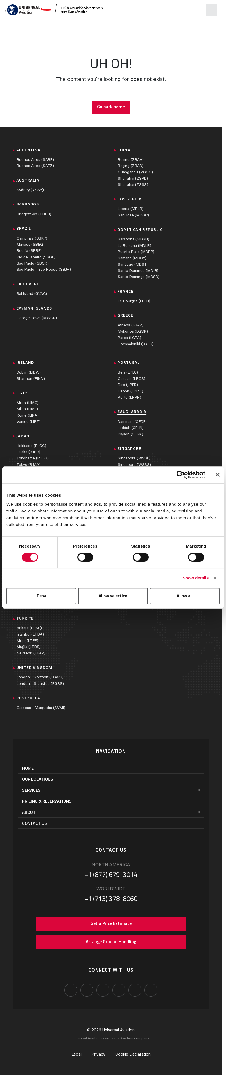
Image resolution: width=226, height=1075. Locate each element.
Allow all (185, 596)
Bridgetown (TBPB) (34, 214)
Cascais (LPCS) (131, 378)
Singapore (129, 448)
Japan (23, 436)
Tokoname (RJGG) (33, 458)
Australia (27, 180)
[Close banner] (218, 475)
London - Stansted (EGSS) (40, 683)
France (125, 291)
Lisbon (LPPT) (130, 391)
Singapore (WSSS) (134, 464)
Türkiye (25, 618)
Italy (22, 393)
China (123, 150)
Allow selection (113, 596)
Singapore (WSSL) (134, 458)
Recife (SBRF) (29, 250)
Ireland (25, 362)
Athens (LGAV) (130, 325)
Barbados (27, 204)
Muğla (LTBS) (29, 646)
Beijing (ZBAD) (130, 165)
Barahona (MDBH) (133, 239)
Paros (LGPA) (129, 337)
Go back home (111, 106)
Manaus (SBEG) (30, 244)
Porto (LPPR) (129, 397)
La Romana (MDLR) (134, 245)
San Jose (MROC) (133, 215)
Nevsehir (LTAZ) (31, 653)
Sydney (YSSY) (30, 190)
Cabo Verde (29, 284)
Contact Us (34, 823)
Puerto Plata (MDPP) (136, 251)
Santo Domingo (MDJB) (138, 270)
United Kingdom (34, 667)
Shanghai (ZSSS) (133, 184)
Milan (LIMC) (28, 402)
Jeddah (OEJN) (131, 427)
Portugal (128, 362)
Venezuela (28, 698)
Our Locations (37, 779)
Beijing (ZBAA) (131, 159)
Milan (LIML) (27, 408)
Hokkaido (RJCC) (31, 445)
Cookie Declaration (133, 1054)
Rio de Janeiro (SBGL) (36, 257)
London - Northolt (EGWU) (40, 677)
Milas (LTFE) (27, 640)
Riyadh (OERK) (130, 434)
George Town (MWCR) (37, 317)
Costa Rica (129, 199)
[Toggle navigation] (211, 10)
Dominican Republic (139, 229)
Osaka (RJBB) (28, 452)
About (29, 812)
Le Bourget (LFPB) (134, 301)
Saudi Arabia (131, 411)
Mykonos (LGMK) (133, 331)
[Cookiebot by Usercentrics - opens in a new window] (180, 475)
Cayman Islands (34, 308)
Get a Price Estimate (111, 923)
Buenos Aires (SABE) (35, 159)
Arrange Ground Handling (111, 941)
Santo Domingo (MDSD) (138, 276)
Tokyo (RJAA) (28, 464)
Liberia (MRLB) (130, 208)
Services (31, 790)
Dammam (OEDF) (132, 421)
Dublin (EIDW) (29, 372)
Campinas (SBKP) (32, 238)
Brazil (23, 228)
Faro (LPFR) (128, 384)
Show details (196, 577)
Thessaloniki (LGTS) (135, 344)
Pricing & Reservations (46, 801)
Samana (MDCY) (132, 258)
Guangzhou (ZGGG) (135, 172)
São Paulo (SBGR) (33, 263)
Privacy (98, 1054)
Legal (76, 1054)
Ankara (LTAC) (29, 627)
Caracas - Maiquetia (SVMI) (41, 707)
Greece (125, 315)
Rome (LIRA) (28, 415)
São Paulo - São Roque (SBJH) (44, 269)
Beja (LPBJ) (128, 372)
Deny (41, 596)
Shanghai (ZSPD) (133, 178)
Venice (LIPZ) (28, 421)
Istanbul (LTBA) (30, 634)
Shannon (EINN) (31, 378)
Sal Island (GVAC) (32, 293)
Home (28, 768)
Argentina (28, 150)
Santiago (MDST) (133, 264)
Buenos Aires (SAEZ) (35, 165)
